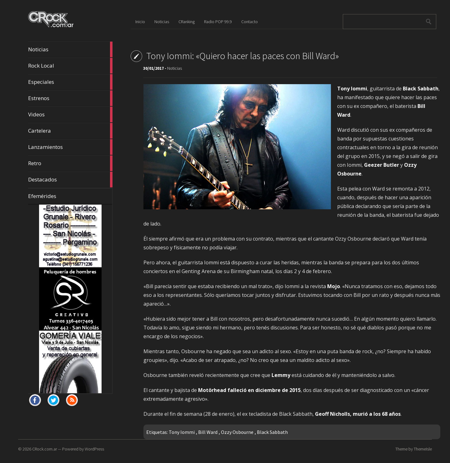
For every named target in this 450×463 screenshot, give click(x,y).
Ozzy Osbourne (237, 432)
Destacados (70, 179)
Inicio (140, 21)
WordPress (94, 449)
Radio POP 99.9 (218, 21)
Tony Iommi (182, 432)
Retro (70, 163)
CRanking (186, 21)
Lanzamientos (70, 147)
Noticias (70, 49)
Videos (70, 114)
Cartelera (70, 131)
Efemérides (42, 196)
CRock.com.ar (44, 449)
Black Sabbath (272, 432)
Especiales (70, 82)
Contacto (249, 21)
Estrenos (70, 98)
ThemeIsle (423, 449)
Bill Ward (208, 432)
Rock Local (70, 66)
